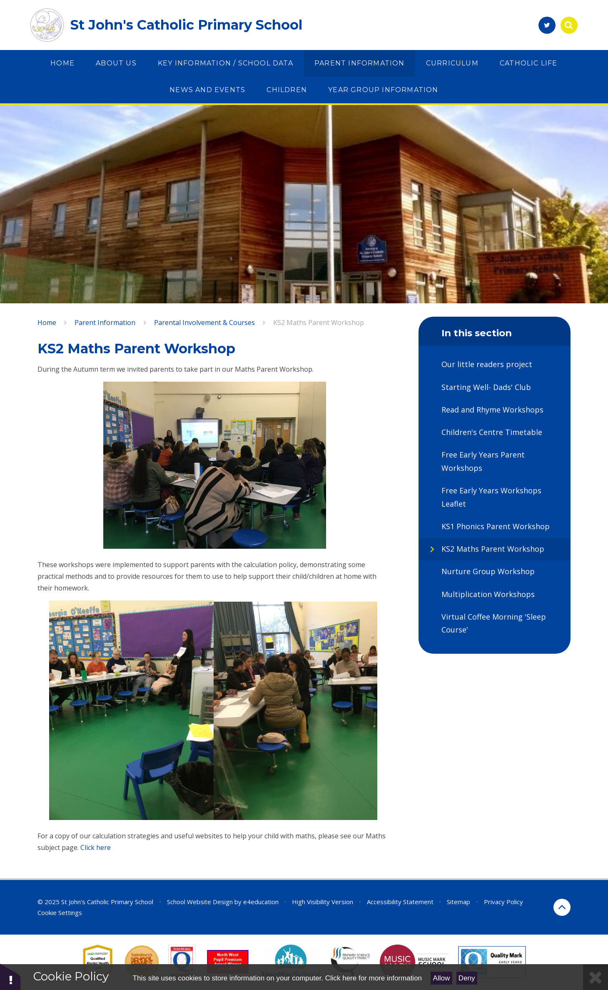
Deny (466, 978)
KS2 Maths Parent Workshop (318, 322)
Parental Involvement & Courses (204, 322)
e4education (261, 902)
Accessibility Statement (400, 902)
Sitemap (458, 902)
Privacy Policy (503, 902)
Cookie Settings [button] (59, 912)
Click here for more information (373, 978)
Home (46, 322)
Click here (95, 847)
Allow (441, 978)
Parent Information (105, 322)
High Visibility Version (322, 902)
